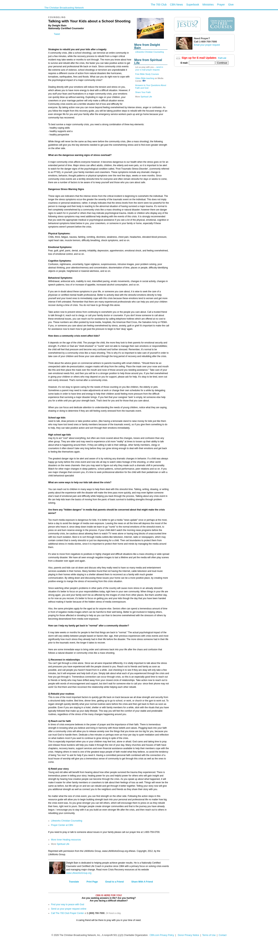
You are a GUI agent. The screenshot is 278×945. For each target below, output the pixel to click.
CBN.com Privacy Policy (162, 935)
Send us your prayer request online (68, 908)
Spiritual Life (146, 96)
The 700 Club (159, 4)
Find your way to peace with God (67, 904)
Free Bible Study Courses (147, 74)
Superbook (192, 4)
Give (231, 4)
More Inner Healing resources (66, 839)
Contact (223, 935)
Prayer (221, 4)
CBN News (176, 4)
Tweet (57, 34)
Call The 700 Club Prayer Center (67, 913)
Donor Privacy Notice (188, 935)
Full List (222, 58)
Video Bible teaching (144, 78)
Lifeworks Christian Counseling (149, 52)
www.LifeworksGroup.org (78, 873)
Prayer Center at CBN (62, 825)
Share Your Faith (143, 92)
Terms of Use (209, 935)
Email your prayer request (207, 45)
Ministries (208, 4)
